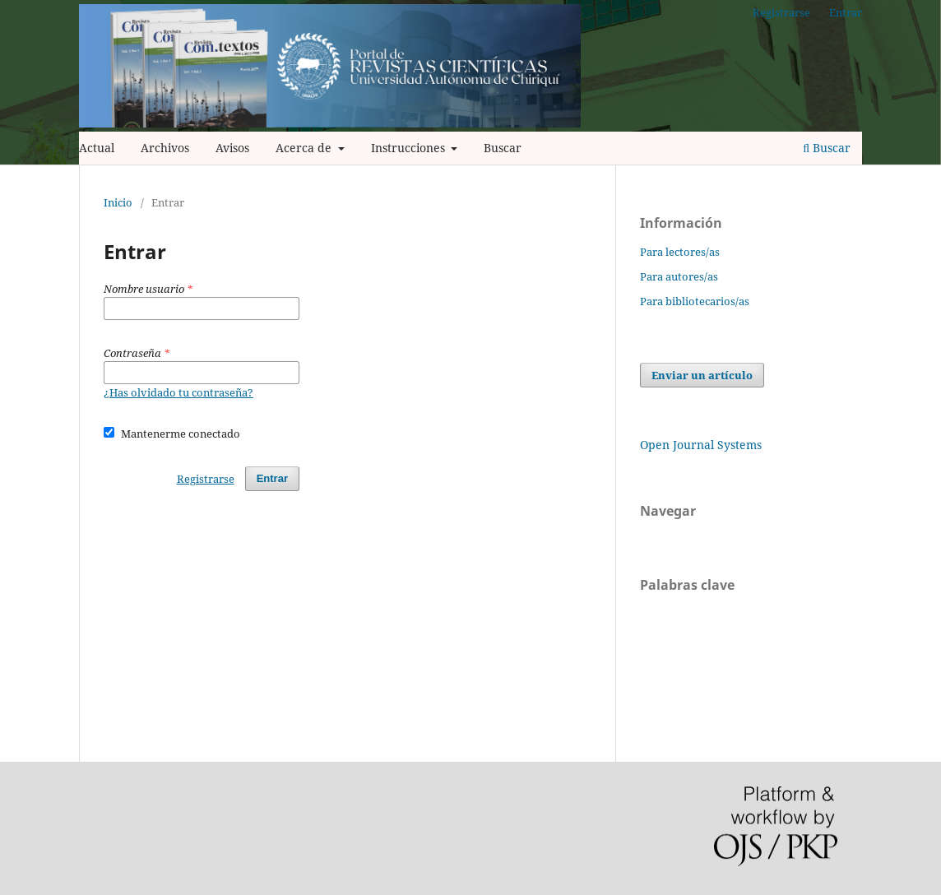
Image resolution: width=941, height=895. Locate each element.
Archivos (165, 147)
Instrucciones (409, 147)
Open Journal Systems (701, 444)
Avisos (232, 147)
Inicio (118, 202)
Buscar (502, 147)
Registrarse (781, 12)
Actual (96, 147)
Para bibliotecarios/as (694, 301)
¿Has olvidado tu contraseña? (178, 392)
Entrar (845, 12)
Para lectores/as (680, 251)
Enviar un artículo (702, 375)
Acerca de (305, 147)
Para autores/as (679, 276)
